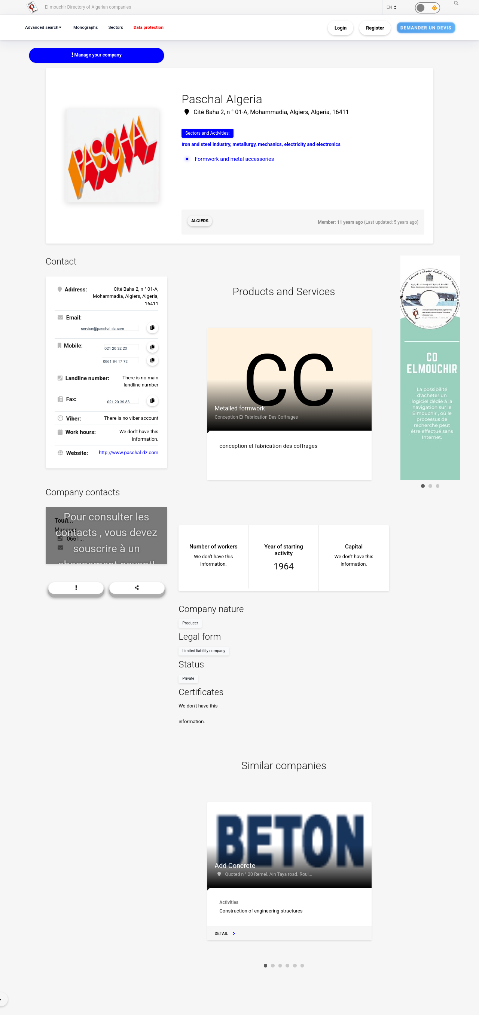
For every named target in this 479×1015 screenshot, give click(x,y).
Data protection (155, 27)
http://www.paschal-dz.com (128, 451)
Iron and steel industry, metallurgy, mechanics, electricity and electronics (261, 145)
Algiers (200, 221)
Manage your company (97, 55)
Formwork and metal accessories (236, 159)
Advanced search (43, 27)
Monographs (89, 27)
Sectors (120, 27)
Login (341, 27)
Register (375, 27)
